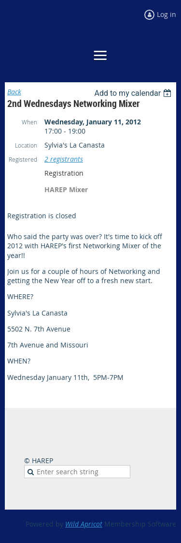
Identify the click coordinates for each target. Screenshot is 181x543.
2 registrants (63, 159)
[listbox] (134, 93)
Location (26, 145)
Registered (23, 159)
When (29, 122)
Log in (166, 14)
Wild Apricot (83, 523)
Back (14, 91)
